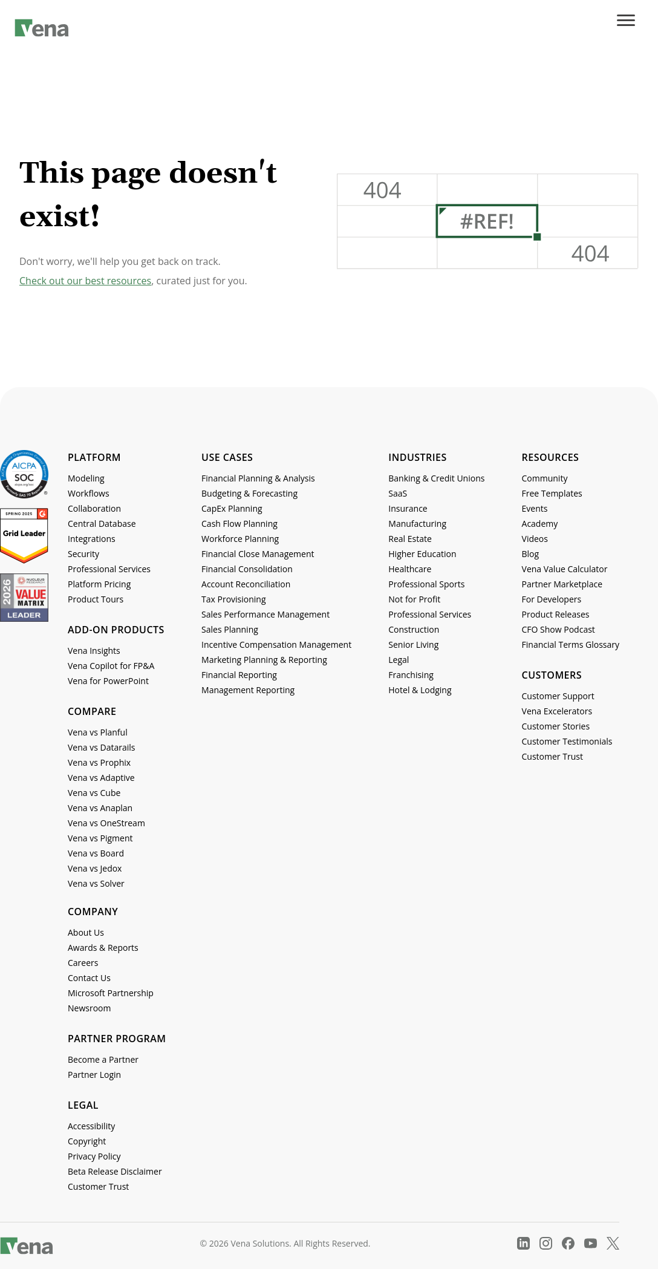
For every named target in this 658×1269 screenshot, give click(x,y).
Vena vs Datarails (101, 747)
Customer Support (558, 696)
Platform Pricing (99, 584)
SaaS (397, 493)
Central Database (102, 523)
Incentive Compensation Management (276, 644)
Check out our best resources (85, 280)
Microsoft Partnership (111, 993)
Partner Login (94, 1074)
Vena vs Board (96, 853)
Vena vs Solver (96, 883)
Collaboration (94, 508)
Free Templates (552, 493)
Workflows (88, 493)
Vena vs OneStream (106, 823)
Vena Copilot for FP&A (111, 665)
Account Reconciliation (245, 584)
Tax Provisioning (233, 599)
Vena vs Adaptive (101, 777)
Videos (535, 538)
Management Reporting (248, 690)
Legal (398, 659)
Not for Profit (414, 599)
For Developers (552, 599)
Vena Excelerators (557, 711)
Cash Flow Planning (239, 523)
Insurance (407, 508)
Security (83, 553)
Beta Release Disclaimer (115, 1171)
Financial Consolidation (247, 569)
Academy (540, 523)
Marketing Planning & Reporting (264, 659)
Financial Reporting (239, 674)
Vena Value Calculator (565, 569)
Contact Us (89, 978)
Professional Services (109, 569)
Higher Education (422, 553)
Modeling (86, 478)
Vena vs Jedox (95, 868)
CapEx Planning (231, 508)
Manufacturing (417, 523)
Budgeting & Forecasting (249, 493)
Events (535, 508)
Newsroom (89, 1008)
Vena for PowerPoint (108, 681)
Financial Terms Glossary (570, 644)
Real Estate (410, 538)
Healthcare (409, 569)
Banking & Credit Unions (436, 478)
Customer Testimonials (567, 741)
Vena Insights (94, 650)
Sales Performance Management (265, 614)
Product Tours (95, 599)
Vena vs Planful (98, 732)
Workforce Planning (240, 538)
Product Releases (556, 614)
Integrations (92, 538)
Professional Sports (426, 584)
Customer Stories (556, 726)
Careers (83, 962)
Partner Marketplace (562, 584)
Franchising (411, 674)
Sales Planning (229, 629)
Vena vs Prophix (99, 762)
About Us (86, 932)
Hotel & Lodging (419, 690)
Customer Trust (552, 756)
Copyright (87, 1141)
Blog (530, 553)
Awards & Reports (103, 947)
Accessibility (91, 1126)
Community (545, 478)
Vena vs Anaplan (100, 808)
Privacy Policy (94, 1156)
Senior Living (413, 644)
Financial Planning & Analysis (258, 478)
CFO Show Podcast (558, 629)
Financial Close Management (257, 553)
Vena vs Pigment (100, 838)
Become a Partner (103, 1059)
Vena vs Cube (94, 792)
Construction (413, 629)
